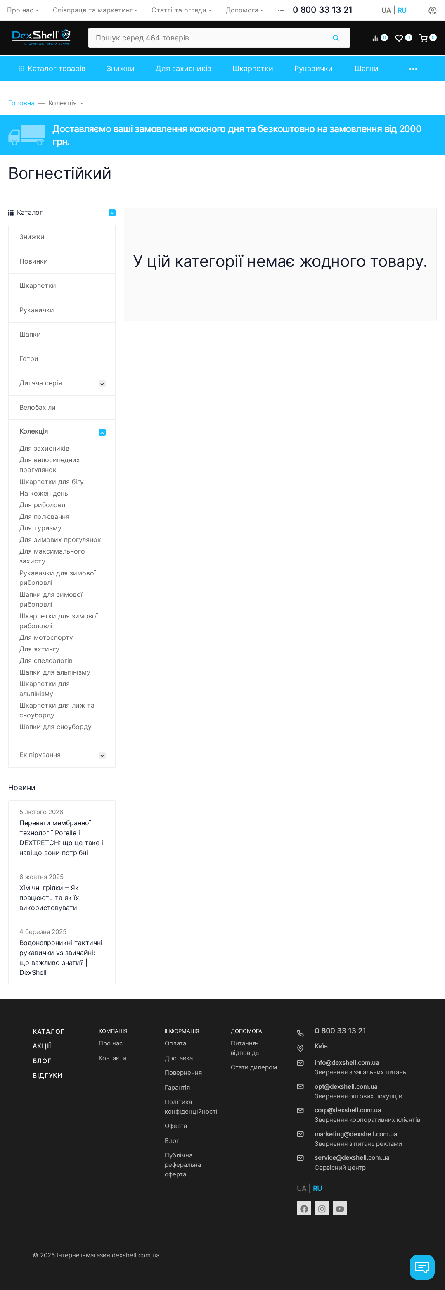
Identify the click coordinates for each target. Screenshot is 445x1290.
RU (402, 10)
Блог (42, 1061)
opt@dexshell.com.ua (346, 1086)
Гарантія (177, 1087)
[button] (280, 10)
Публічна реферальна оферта (183, 1165)
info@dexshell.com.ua (347, 1063)
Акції (42, 1046)
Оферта (176, 1126)
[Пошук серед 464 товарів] (207, 38)
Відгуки (47, 1075)
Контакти (112, 1058)
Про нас (111, 1043)
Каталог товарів (52, 68)
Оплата (175, 1043)
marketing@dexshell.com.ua (356, 1134)
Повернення (183, 1072)
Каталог (48, 1032)
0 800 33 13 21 (322, 10)
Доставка (179, 1058)
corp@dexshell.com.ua (348, 1110)
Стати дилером (254, 1067)
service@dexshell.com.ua (352, 1158)
